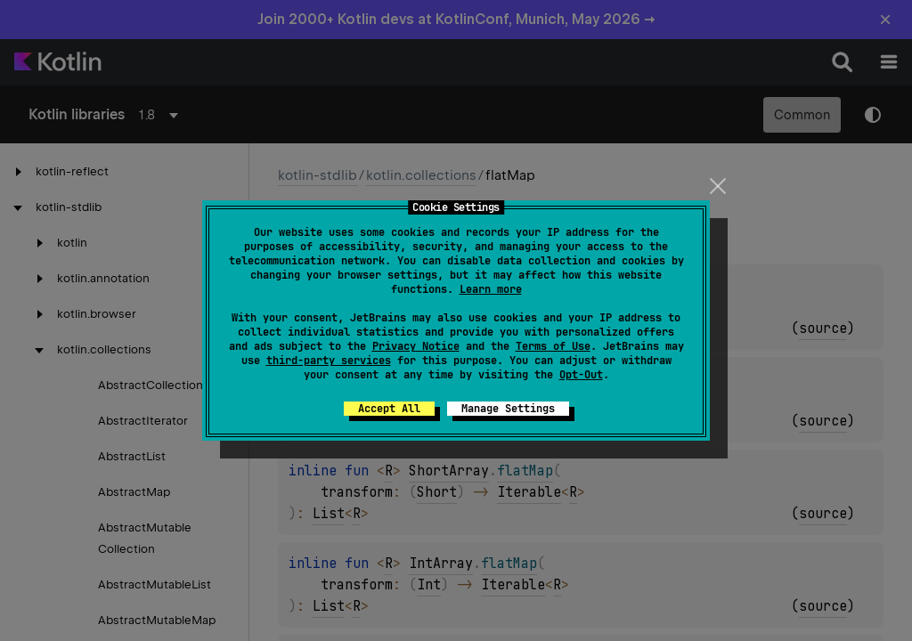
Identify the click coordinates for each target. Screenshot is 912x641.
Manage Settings (508, 409)
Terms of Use (553, 346)
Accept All (389, 409)
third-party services (328, 360)
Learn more (491, 289)
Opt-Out (581, 375)
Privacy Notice (416, 346)
